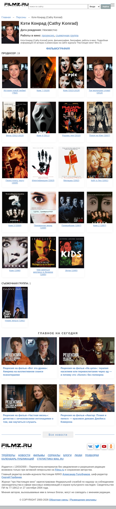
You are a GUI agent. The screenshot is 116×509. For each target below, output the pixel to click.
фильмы (39, 455)
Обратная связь (58, 499)
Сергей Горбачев (12, 477)
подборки (92, 455)
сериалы (54, 455)
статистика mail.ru (50, 459)
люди (78, 455)
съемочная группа (67, 35)
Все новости (58, 434)
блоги (67, 455)
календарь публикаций (18, 459)
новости (24, 455)
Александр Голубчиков (76, 474)
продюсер (48, 35)
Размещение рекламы (83, 499)
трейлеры (8, 455)
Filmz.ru (59, 469)
